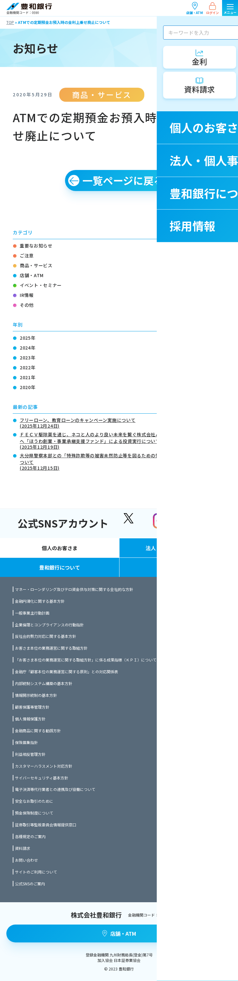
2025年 (28, 338)
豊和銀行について (59, 567)
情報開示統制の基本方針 (36, 695)
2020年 (28, 387)
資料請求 (22, 848)
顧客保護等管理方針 (32, 707)
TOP (10, 22)
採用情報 (179, 567)
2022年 (28, 367)
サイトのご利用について (36, 871)
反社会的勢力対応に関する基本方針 (45, 636)
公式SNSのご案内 (30, 883)
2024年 (28, 347)
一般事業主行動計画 (32, 613)
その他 (27, 305)
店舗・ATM (194, 8)
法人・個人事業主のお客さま (179, 548)
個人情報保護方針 (30, 718)
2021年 (28, 377)
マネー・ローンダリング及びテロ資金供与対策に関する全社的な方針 (74, 589)
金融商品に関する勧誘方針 (38, 730)
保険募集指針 (26, 742)
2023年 (28, 357)
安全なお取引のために (34, 801)
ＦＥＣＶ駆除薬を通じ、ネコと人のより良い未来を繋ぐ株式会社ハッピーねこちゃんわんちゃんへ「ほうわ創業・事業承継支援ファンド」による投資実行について (122, 440)
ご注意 (27, 255)
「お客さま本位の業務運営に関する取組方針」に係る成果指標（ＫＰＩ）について (85, 659)
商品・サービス (36, 265)
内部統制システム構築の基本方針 (43, 683)
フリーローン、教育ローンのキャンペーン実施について (78, 422)
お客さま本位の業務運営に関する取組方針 (51, 648)
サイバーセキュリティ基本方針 (41, 777)
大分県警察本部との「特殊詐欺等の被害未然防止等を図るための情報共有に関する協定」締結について (122, 461)
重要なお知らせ (36, 245)
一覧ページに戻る (123, 180)
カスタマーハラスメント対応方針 (43, 766)
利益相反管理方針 (30, 754)
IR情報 (27, 295)
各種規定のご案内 (30, 836)
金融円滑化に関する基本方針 (40, 601)
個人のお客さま (59, 548)
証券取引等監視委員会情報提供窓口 (45, 824)
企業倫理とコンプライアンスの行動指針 (49, 624)
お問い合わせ (26, 860)
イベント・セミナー (41, 285)
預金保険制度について (34, 812)
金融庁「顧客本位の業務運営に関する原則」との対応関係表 (66, 671)
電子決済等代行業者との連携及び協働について (55, 789)
